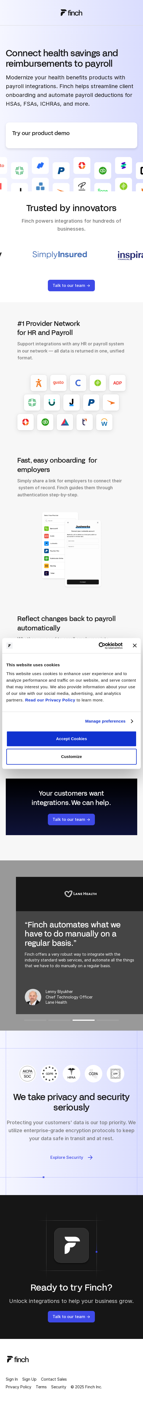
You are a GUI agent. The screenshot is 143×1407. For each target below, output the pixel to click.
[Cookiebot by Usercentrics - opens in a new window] (99, 645)
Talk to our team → (71, 285)
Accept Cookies (71, 738)
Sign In (12, 1379)
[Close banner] (135, 646)
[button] (35, 1020)
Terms (41, 1387)
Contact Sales (54, 1379)
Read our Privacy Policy (50, 700)
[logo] (18, 1359)
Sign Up (29, 1379)
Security (58, 1387)
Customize (71, 756)
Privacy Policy (18, 1387)
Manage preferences (105, 721)
